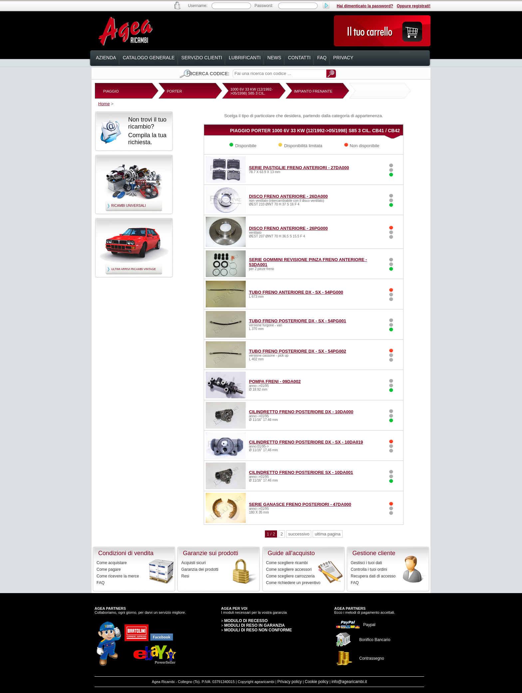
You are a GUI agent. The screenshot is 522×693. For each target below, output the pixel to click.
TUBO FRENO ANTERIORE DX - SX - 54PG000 (296, 292)
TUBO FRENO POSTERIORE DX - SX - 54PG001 (297, 320)
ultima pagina (327, 533)
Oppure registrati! (413, 6)
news (274, 57)
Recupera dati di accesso (373, 576)
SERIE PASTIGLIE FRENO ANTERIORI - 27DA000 (299, 167)
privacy (343, 57)
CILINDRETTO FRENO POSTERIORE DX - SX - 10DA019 (306, 442)
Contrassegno (371, 658)
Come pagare (109, 569)
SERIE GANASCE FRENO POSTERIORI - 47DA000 (300, 504)
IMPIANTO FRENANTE (313, 91)
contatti (299, 57)
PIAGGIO (111, 91)
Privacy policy (289, 681)
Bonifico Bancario (374, 639)
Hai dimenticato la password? (365, 6)
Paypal (369, 624)
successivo (299, 533)
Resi (185, 576)
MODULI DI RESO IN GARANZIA (254, 625)
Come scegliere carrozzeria (290, 576)
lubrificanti (245, 57)
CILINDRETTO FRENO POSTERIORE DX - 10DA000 (301, 411)
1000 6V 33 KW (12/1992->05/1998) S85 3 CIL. (251, 91)
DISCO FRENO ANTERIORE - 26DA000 (288, 196)
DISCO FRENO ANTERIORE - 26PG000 (288, 228)
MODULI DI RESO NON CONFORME (258, 630)
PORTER (174, 91)
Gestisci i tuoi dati (366, 562)
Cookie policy (316, 681)
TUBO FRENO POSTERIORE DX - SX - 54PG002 (297, 351)
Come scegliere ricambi (287, 562)
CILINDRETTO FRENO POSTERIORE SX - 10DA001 (301, 472)
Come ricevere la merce (118, 576)
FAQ (101, 582)
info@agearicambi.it (349, 681)
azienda (106, 57)
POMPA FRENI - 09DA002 (275, 381)
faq (322, 57)
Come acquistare (112, 562)
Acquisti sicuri (193, 562)
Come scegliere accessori (289, 569)
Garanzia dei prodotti (199, 569)
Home (104, 103)
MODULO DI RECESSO (246, 620)
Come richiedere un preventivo (293, 582)
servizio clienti (201, 57)
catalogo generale (149, 57)
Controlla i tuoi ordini (369, 569)
